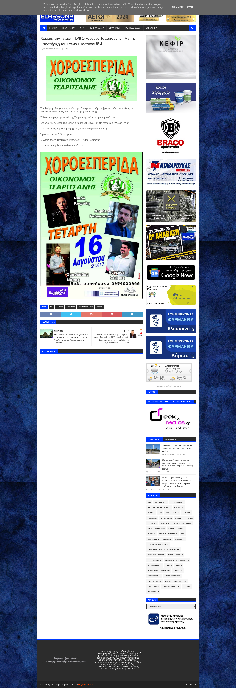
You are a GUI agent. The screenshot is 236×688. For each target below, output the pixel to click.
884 (51, 307)
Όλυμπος (178, 507)
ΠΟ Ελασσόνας (154, 581)
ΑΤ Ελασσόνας (172, 513)
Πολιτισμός (153, 586)
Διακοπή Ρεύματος (168, 534)
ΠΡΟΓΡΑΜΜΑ (68, 27)
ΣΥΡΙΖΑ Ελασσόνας (171, 586)
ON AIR (82, 27)
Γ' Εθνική (152, 523)
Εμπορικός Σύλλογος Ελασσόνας (163, 550)
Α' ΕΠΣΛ (60, 307)
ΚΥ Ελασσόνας (154, 560)
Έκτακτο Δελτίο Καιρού (159, 507)
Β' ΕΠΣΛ (178, 518)
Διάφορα (151, 534)
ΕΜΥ (183, 534)
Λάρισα (179, 565)
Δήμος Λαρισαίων (156, 529)
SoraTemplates (57, 684)
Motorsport (160, 502)
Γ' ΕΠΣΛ (189, 518)
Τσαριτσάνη (153, 592)
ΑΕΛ (160, 513)
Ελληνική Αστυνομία (158, 544)
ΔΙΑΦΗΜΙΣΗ (115, 27)
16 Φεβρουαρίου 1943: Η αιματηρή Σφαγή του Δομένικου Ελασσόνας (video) (177, 448)
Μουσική (178, 571)
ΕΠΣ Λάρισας (153, 539)
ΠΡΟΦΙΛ (53, 27)
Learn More (177, 7)
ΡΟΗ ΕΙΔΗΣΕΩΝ (133, 27)
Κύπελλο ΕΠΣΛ (155, 565)
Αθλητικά (71, 307)
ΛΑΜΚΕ (169, 565)
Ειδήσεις (167, 539)
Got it (189, 7)
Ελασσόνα (179, 539)
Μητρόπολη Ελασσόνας (159, 571)
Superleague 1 (176, 502)
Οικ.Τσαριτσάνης (86, 307)
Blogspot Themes (85, 684)
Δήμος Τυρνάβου (176, 529)
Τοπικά (100, 307)
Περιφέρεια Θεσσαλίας (175, 581)
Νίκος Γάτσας (154, 576)
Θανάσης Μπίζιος (156, 555)
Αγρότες (186, 513)
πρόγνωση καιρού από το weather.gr (169, 386)
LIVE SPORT (150, 27)
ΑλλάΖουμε (166, 518)
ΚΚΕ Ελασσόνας (175, 555)
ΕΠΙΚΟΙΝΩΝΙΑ (97, 27)
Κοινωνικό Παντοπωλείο (177, 560)
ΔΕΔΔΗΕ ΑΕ (165, 523)
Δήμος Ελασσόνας (182, 523)
